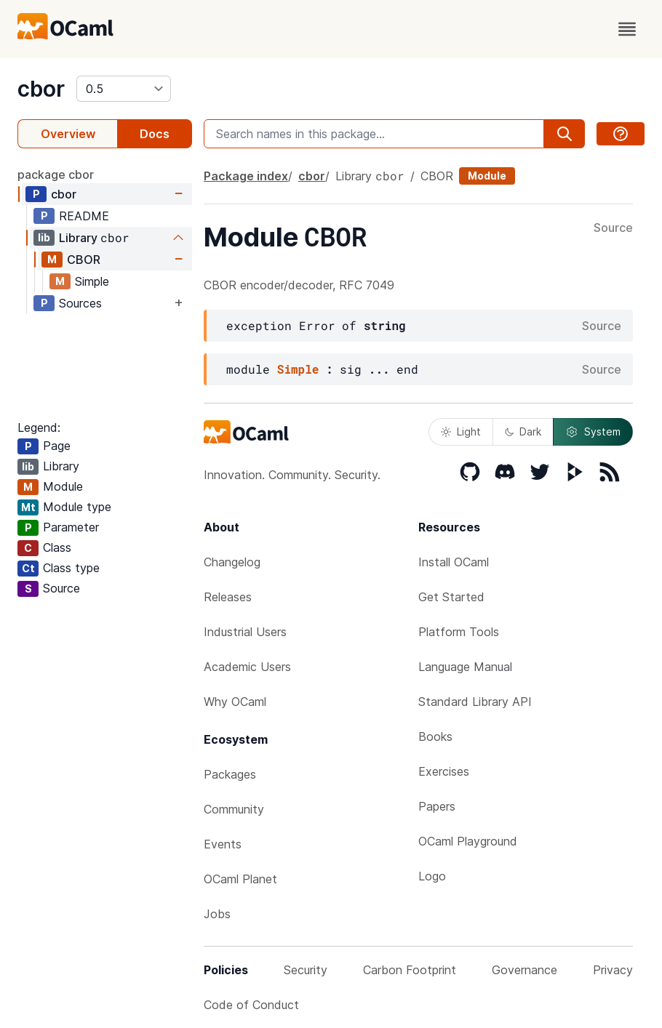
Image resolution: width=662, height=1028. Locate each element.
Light (461, 431)
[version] (123, 89)
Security (305, 970)
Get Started (451, 597)
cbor (41, 89)
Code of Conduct (251, 1004)
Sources (80, 303)
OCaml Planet (240, 879)
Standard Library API (475, 701)
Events (223, 844)
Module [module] (487, 175)
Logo (432, 876)
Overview (68, 134)
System (593, 431)
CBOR (83, 259)
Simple (92, 281)
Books (435, 736)
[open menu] (627, 29)
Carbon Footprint (409, 970)
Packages (230, 774)
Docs (155, 134)
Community (234, 809)
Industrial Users (245, 632)
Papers (436, 806)
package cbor (55, 174)
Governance (524, 970)
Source (613, 228)
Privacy (613, 970)
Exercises (443, 771)
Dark (523, 431)
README (84, 216)
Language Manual (465, 666)
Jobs (217, 914)
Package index (246, 176)
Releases (228, 597)
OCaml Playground (467, 841)
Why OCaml (235, 701)
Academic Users (247, 666)
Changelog (232, 562)
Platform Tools (458, 632)
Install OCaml (453, 562)
